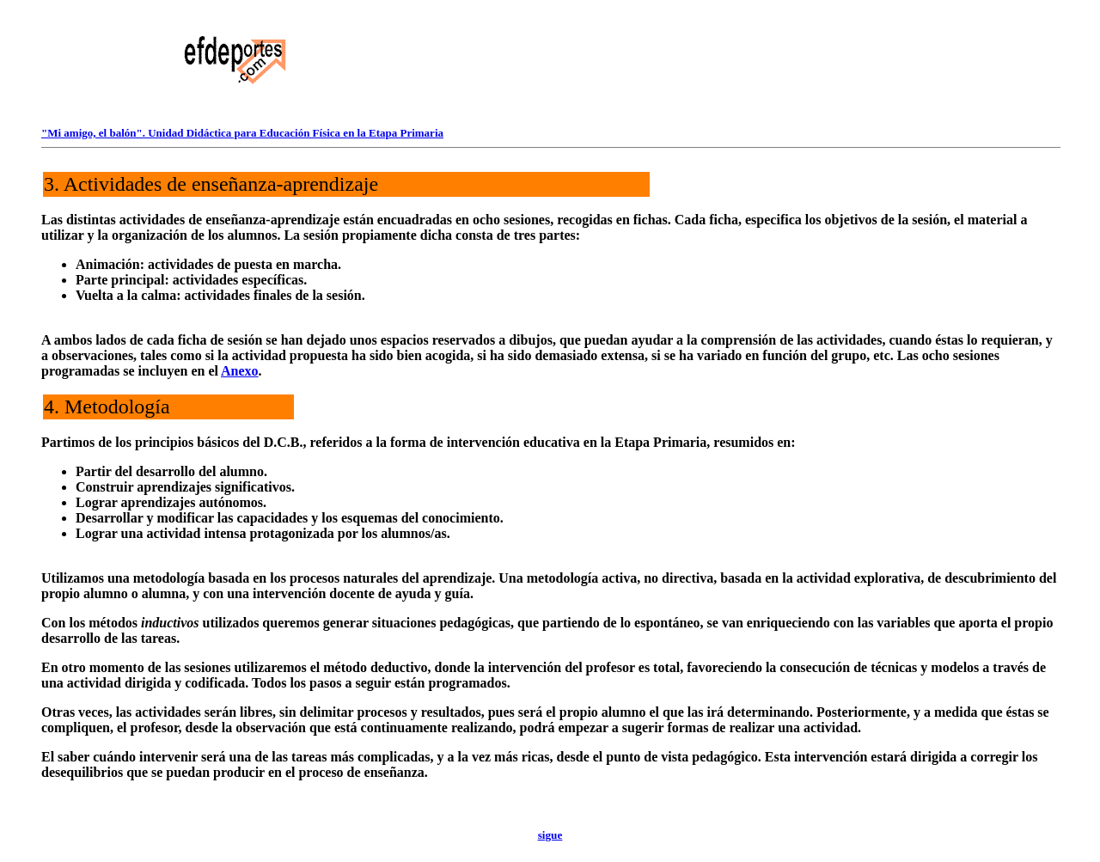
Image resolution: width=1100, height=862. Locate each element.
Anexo (240, 371)
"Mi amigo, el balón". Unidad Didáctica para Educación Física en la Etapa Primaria (242, 132)
